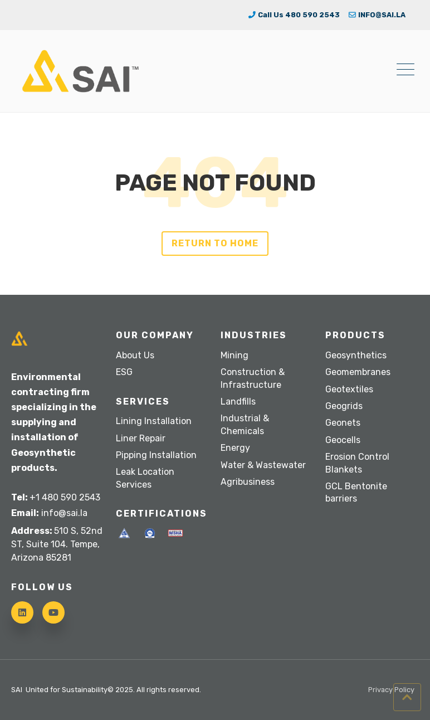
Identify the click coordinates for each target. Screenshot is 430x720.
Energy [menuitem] (235, 447)
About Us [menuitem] (135, 355)
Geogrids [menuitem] (344, 406)
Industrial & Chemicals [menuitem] (245, 424)
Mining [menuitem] (234, 355)
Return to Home (215, 243)
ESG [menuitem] (124, 372)
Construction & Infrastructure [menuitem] (253, 378)
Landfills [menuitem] (238, 401)
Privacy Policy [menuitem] (391, 690)
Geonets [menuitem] (342, 422)
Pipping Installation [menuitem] (156, 455)
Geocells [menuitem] (342, 440)
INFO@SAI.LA (377, 15)
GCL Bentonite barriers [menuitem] (356, 492)
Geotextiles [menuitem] (349, 389)
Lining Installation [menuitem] (154, 421)
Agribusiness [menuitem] (248, 481)
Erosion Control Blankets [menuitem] (357, 462)
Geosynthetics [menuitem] (356, 355)
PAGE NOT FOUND (215, 183)
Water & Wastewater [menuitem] (263, 465)
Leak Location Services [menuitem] (145, 477)
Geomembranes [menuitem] (357, 372)
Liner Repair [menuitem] (140, 438)
